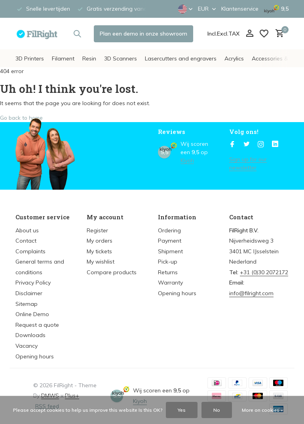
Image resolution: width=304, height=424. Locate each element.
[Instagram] (261, 144)
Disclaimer (28, 293)
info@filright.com (251, 293)
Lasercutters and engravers (181, 58)
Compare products (112, 272)
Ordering (169, 230)
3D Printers (29, 58)
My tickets (99, 251)
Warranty (170, 282)
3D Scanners (120, 58)
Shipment (170, 251)
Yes (182, 410)
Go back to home (22, 117)
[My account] (249, 33)
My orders (99, 240)
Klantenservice (239, 8)
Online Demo (32, 314)
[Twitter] (246, 144)
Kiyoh (187, 160)
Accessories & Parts (278, 58)
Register (97, 230)
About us (27, 230)
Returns (168, 272)
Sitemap (26, 303)
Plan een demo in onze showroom (143, 33)
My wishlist (100, 261)
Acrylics (234, 58)
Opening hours (34, 356)
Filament (63, 58)
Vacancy (26, 345)
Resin (89, 58)
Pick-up (167, 261)
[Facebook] (232, 144)
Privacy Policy (33, 282)
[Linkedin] (275, 144)
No (216, 410)
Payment (169, 240)
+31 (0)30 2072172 (264, 272)
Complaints (30, 251)
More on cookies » (262, 410)
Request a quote (37, 324)
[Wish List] (264, 33)
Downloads (30, 335)
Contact (25, 240)
